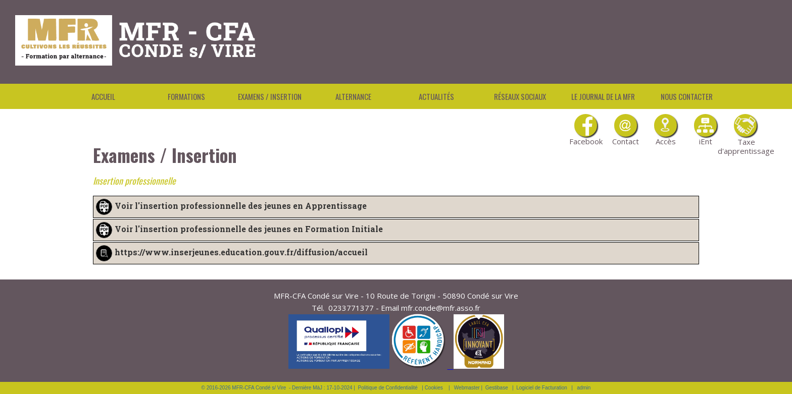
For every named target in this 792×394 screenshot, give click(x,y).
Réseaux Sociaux (520, 96)
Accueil (103, 96)
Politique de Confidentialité (388, 387)
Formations (186, 96)
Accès (665, 130)
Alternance (353, 96)
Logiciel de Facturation (541, 387)
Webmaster (467, 387)
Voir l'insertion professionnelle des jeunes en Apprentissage (241, 205)
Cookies (434, 387)
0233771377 (351, 308)
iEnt (705, 130)
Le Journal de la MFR (603, 96)
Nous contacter (687, 96)
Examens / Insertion (270, 96)
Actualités (436, 96)
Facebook (585, 130)
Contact (625, 130)
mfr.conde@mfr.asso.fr (440, 308)
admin (583, 387)
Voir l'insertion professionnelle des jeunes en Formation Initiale (249, 228)
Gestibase (496, 387)
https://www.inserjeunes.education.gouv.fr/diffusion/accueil (241, 252)
